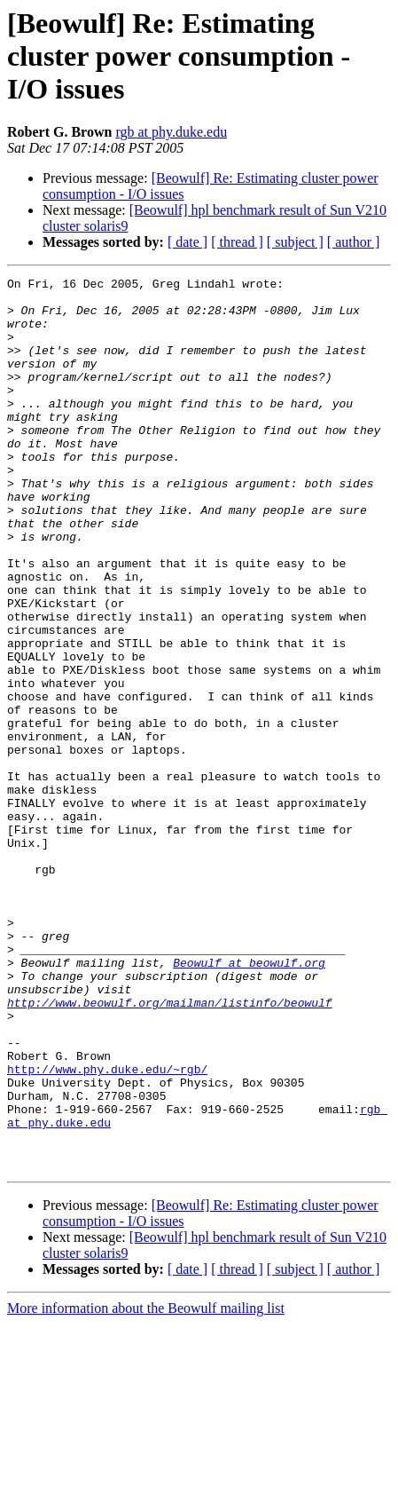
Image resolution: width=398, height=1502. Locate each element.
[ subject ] (295, 241)
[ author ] (353, 241)
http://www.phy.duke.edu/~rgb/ (107, 1229)
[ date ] (187, 241)
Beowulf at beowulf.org (249, 1101)
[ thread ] (237, 241)
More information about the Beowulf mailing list (146, 1486)
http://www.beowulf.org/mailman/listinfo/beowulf (169, 1149)
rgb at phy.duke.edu (171, 131)
